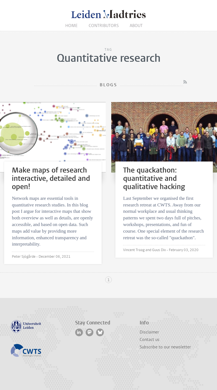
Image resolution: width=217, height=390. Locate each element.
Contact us (149, 339)
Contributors (104, 25)
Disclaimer (149, 332)
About (136, 25)
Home (71, 25)
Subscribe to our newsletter (165, 347)
